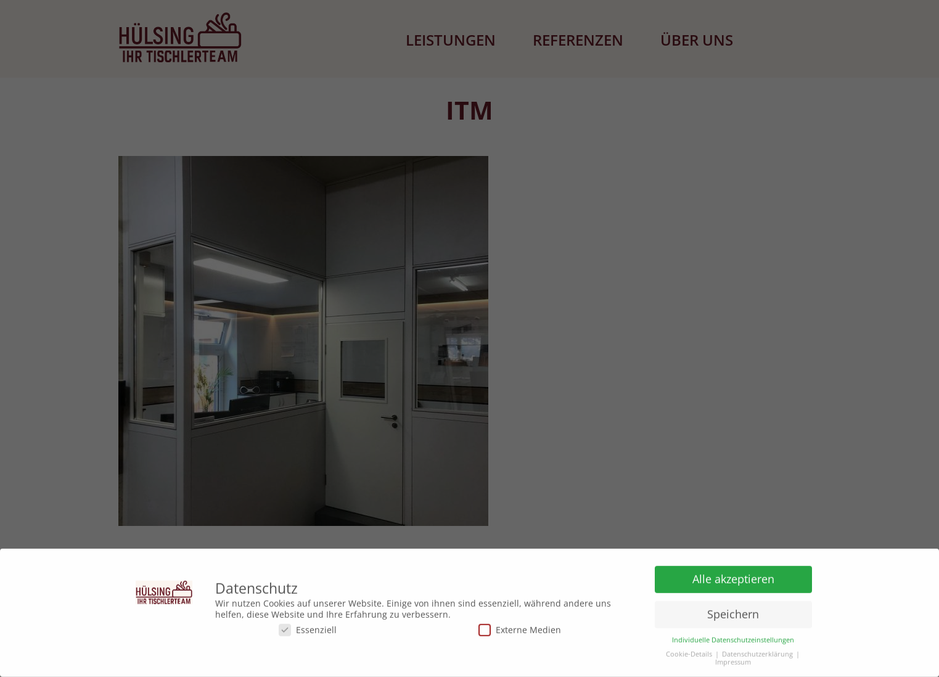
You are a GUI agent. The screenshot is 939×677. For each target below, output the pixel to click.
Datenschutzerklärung (757, 652)
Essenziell (308, 627)
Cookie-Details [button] (689, 652)
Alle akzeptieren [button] (733, 576)
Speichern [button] (733, 611)
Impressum (733, 660)
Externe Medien (519, 627)
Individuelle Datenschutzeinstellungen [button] (733, 638)
